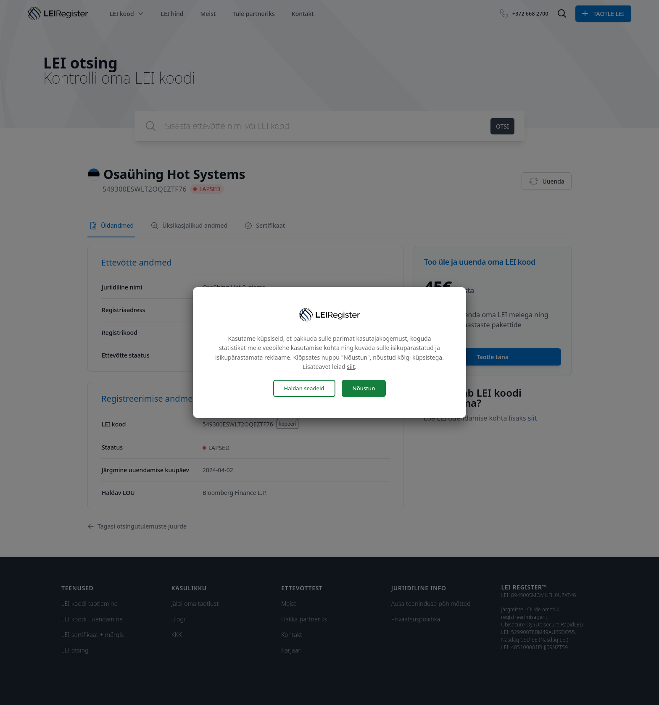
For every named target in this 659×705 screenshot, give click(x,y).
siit (351, 367)
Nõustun (364, 388)
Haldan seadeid (304, 388)
